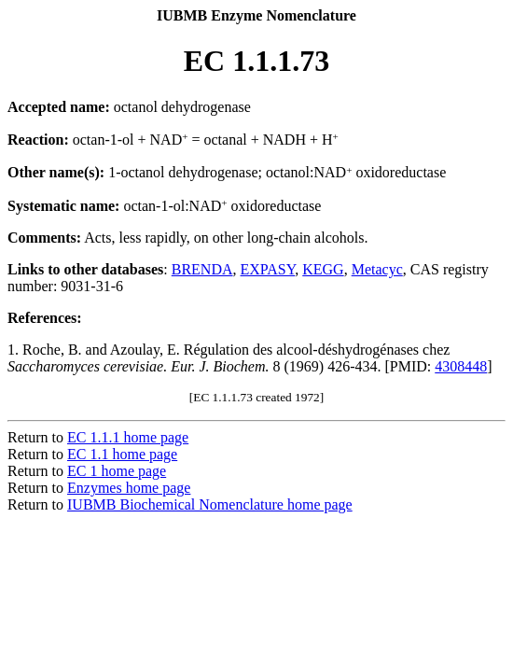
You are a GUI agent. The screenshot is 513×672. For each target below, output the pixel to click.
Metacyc (377, 269)
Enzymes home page (128, 488)
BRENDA (202, 269)
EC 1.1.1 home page (127, 437)
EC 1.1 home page (122, 454)
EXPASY (268, 269)
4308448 (461, 366)
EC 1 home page (116, 471)
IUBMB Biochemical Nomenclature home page (210, 504)
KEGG (322, 269)
